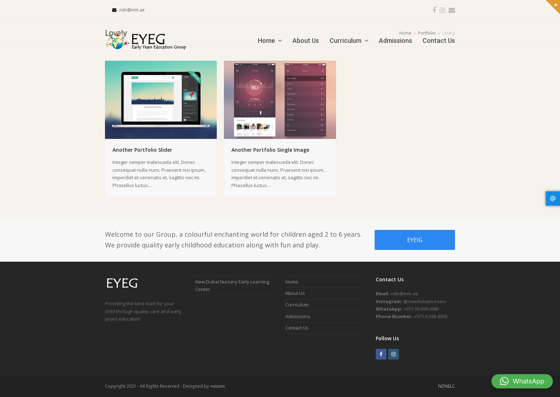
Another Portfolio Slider (142, 149)
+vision (217, 386)
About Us (295, 293)
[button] (522, 381)
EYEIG (414, 240)
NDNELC (446, 386)
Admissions (297, 316)
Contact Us (297, 328)
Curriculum (297, 304)
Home (291, 281)
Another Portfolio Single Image (270, 149)
